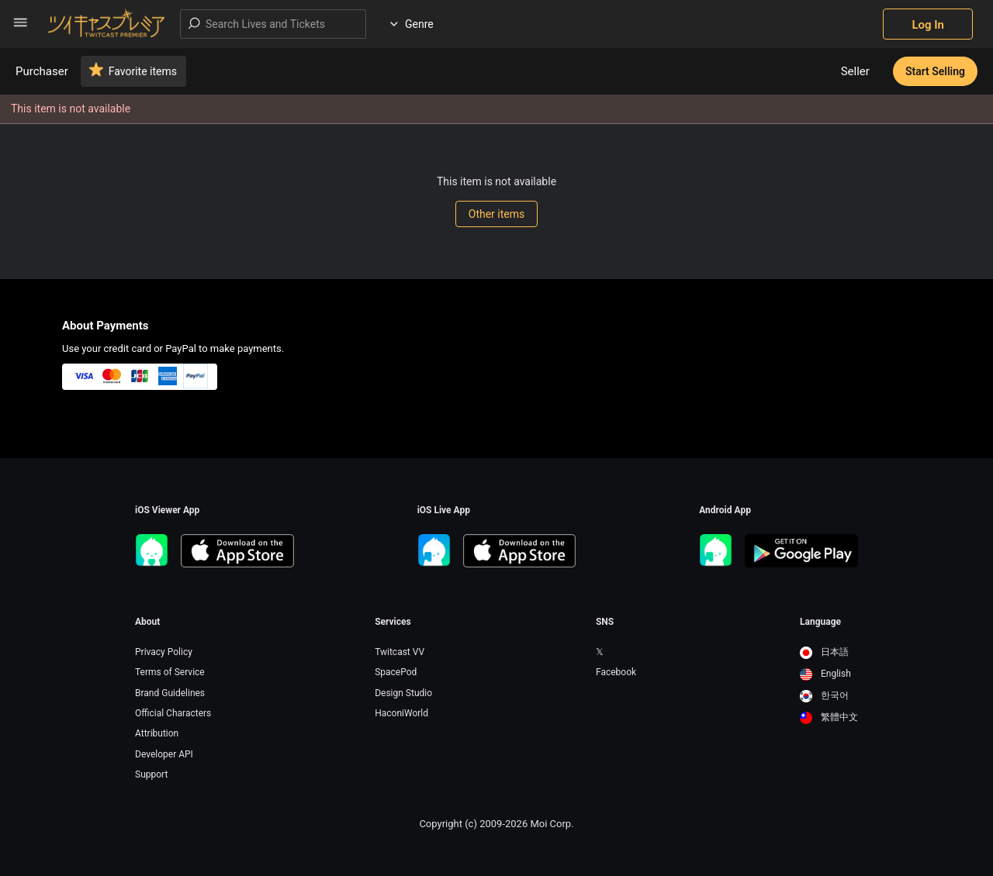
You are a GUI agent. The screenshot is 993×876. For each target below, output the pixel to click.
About (147, 621)
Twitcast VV (399, 652)
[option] (829, 653)
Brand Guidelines (170, 693)
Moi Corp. (551, 823)
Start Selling (935, 71)
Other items (496, 214)
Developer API (164, 754)
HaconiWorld (401, 713)
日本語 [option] (824, 652)
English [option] (825, 673)
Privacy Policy (163, 652)
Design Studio (403, 693)
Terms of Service (170, 672)
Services (393, 621)
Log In (928, 25)
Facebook (616, 672)
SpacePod (396, 672)
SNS (605, 621)
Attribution (156, 733)
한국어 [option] (824, 695)
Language (820, 621)
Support (151, 774)
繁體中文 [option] (829, 717)
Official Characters (173, 713)
